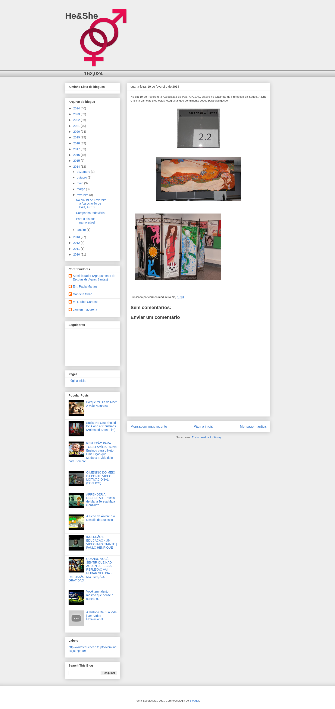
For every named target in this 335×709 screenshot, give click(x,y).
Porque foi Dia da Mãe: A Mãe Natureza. (101, 403)
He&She (81, 15)
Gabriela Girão (82, 294)
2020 (77, 131)
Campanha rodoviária (90, 213)
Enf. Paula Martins (85, 286)
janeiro (82, 229)
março (81, 189)
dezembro (84, 171)
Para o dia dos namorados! (85, 220)
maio (80, 183)
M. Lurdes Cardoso (85, 302)
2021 (77, 126)
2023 (77, 114)
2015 (77, 160)
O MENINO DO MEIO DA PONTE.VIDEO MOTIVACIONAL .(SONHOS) (100, 478)
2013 (77, 237)
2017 (77, 149)
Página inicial (203, 426)
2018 (77, 143)
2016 (77, 155)
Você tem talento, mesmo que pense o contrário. (99, 595)
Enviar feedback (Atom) (206, 437)
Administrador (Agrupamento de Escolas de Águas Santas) (94, 277)
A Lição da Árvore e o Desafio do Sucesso (100, 518)
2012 (77, 242)
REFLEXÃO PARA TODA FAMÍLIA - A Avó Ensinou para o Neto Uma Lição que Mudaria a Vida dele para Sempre (92, 452)
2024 (77, 108)
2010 (77, 254)
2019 (77, 137)
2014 (77, 166)
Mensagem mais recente (149, 426)
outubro (82, 177)
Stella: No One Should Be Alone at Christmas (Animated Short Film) (101, 426)
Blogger (194, 700)
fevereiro (83, 195)
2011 (77, 248)
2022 (77, 120)
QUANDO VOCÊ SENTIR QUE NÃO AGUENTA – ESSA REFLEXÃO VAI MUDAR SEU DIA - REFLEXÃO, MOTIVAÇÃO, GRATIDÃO (90, 569)
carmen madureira (85, 309)
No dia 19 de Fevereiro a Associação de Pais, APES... (91, 203)
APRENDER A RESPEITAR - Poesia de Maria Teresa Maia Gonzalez (100, 500)
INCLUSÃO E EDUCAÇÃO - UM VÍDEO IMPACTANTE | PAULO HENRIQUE (101, 542)
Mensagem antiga (253, 426)
